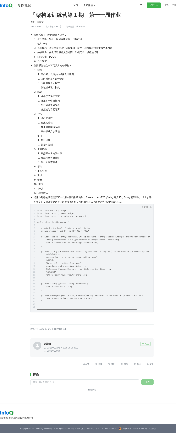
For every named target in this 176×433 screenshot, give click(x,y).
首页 (75, 5)
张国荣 (40, 22)
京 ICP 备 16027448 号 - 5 (106, 429)
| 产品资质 (152, 429)
